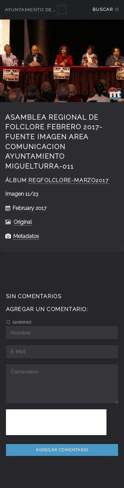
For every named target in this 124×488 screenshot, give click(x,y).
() (21, 322)
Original (23, 222)
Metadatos (26, 236)
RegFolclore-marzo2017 (68, 180)
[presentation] (56, 422)
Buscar (103, 9)
